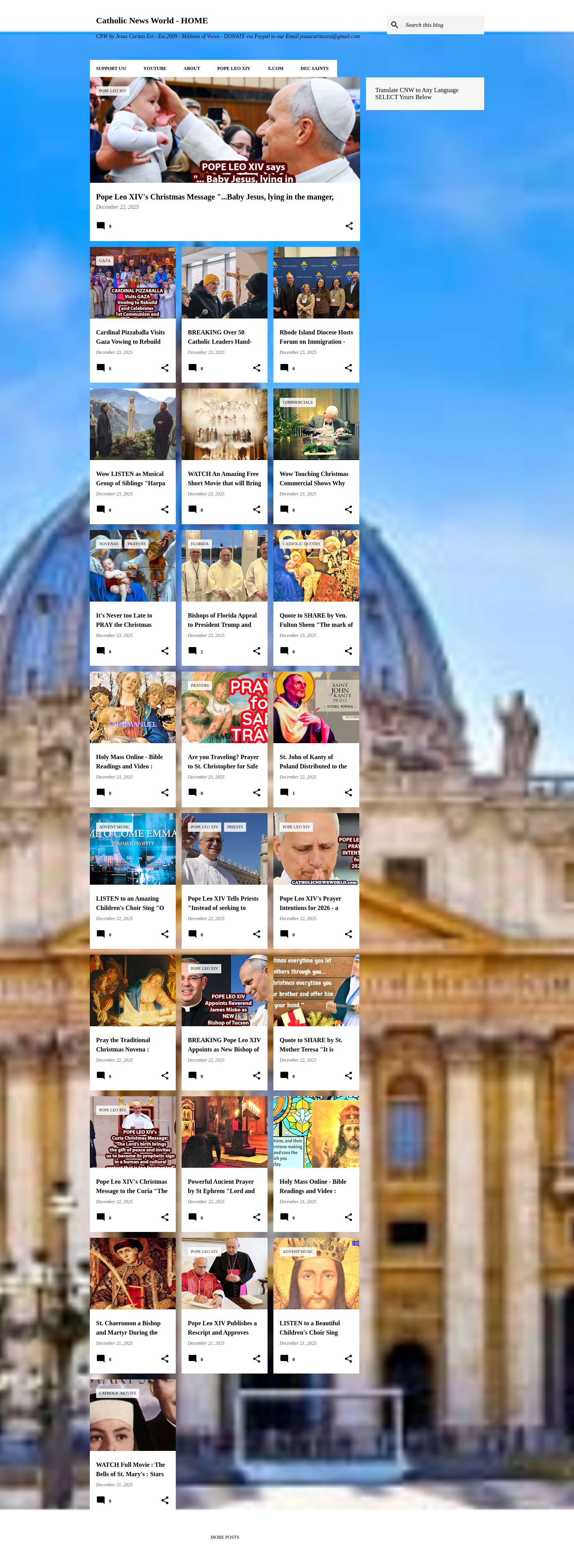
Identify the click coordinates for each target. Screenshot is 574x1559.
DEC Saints (315, 68)
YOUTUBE (155, 68)
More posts (225, 1537)
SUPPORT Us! (111, 68)
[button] (349, 226)
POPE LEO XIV (233, 68)
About (192, 68)
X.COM (276, 68)
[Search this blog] (443, 25)
